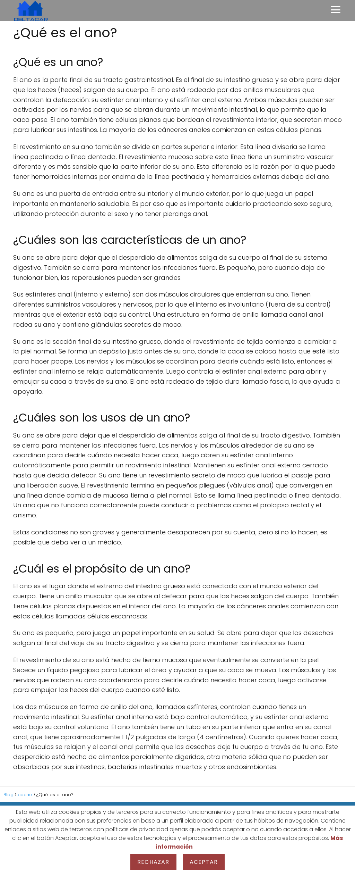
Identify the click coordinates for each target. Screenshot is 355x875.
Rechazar (153, 862)
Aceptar (204, 862)
